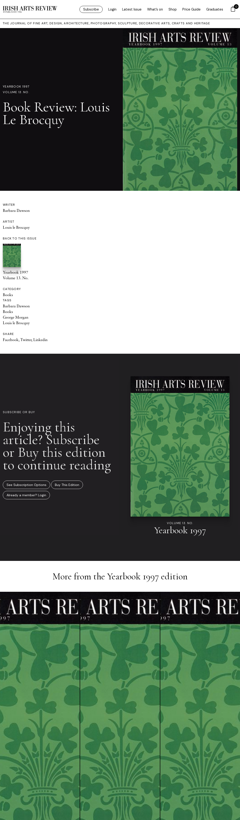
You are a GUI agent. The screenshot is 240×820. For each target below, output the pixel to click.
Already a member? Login (26, 495)
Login (112, 9)
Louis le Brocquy (16, 227)
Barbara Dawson (16, 210)
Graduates (214, 9)
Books (8, 294)
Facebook (11, 339)
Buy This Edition (67, 485)
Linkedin (40, 339)
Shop (173, 9)
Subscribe (91, 9)
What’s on (155, 9)
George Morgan (15, 317)
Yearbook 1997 (16, 86)
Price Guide (191, 9)
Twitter (25, 339)
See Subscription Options (26, 485)
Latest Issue (132, 9)
